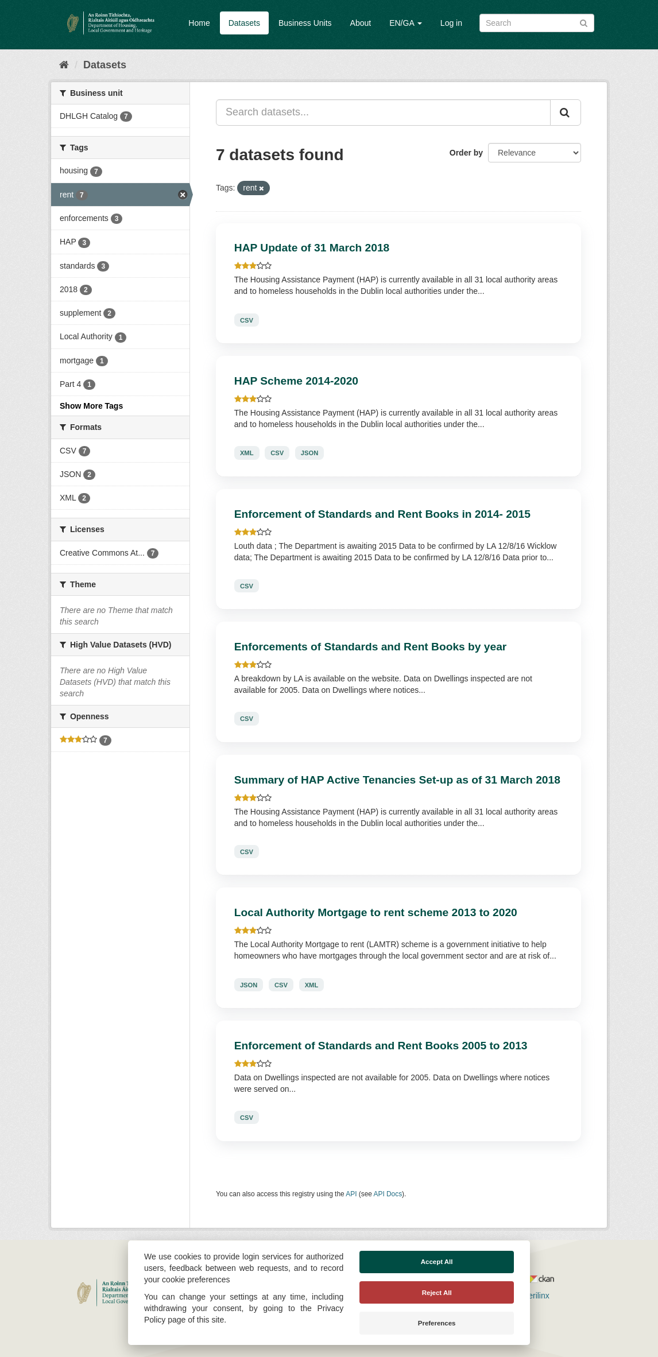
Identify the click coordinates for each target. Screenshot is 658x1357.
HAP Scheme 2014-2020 (296, 381)
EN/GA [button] (405, 23)
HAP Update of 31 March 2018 (312, 248)
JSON (309, 452)
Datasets (244, 23)
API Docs (388, 1194)
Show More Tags (91, 405)
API (351, 1194)
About (360, 23)
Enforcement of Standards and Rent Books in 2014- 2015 (382, 514)
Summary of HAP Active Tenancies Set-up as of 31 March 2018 (397, 780)
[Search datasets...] (383, 112)
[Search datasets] (536, 23)
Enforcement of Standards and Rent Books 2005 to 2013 (381, 1046)
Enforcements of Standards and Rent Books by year (370, 647)
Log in (451, 23)
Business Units (305, 23)
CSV (246, 319)
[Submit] (584, 22)
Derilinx (530, 1295)
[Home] (64, 65)
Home (199, 23)
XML (247, 452)
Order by (466, 152)
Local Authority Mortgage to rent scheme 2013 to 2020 (375, 912)
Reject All (437, 1292)
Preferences (437, 1323)
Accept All (437, 1261)
